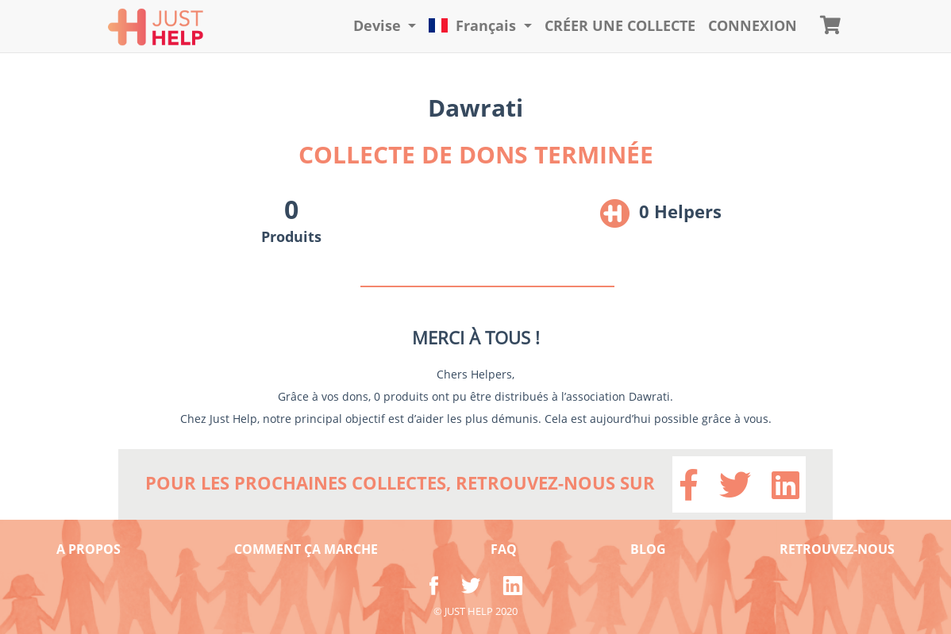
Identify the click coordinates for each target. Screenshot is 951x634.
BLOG (648, 549)
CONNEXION (752, 25)
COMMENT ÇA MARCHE (306, 549)
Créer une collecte (620, 25)
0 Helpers (680, 211)
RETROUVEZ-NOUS (837, 549)
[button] (385, 26)
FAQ (504, 549)
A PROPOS (88, 549)
